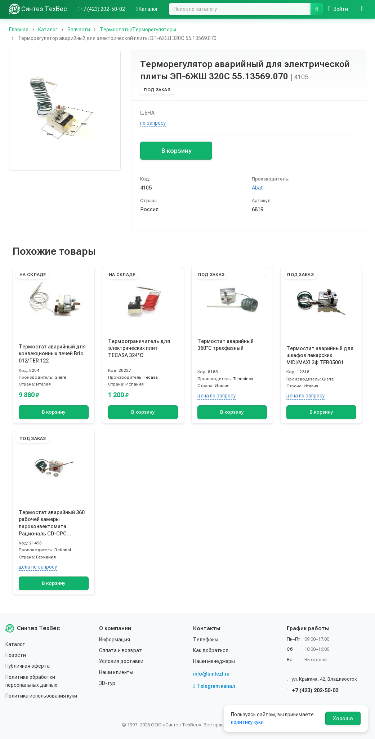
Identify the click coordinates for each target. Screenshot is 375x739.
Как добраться (210, 650)
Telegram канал (214, 686)
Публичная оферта (27, 666)
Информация (114, 639)
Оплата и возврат (120, 650)
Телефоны (205, 639)
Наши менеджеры (214, 661)
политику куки (247, 722)
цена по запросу (216, 396)
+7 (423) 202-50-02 (312, 690)
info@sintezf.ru (211, 674)
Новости (15, 655)
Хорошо (343, 718)
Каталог (15, 644)
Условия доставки (121, 661)
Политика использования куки (41, 696)
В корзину (176, 150)
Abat (257, 187)
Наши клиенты (116, 672)
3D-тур (107, 683)
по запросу (153, 123)
